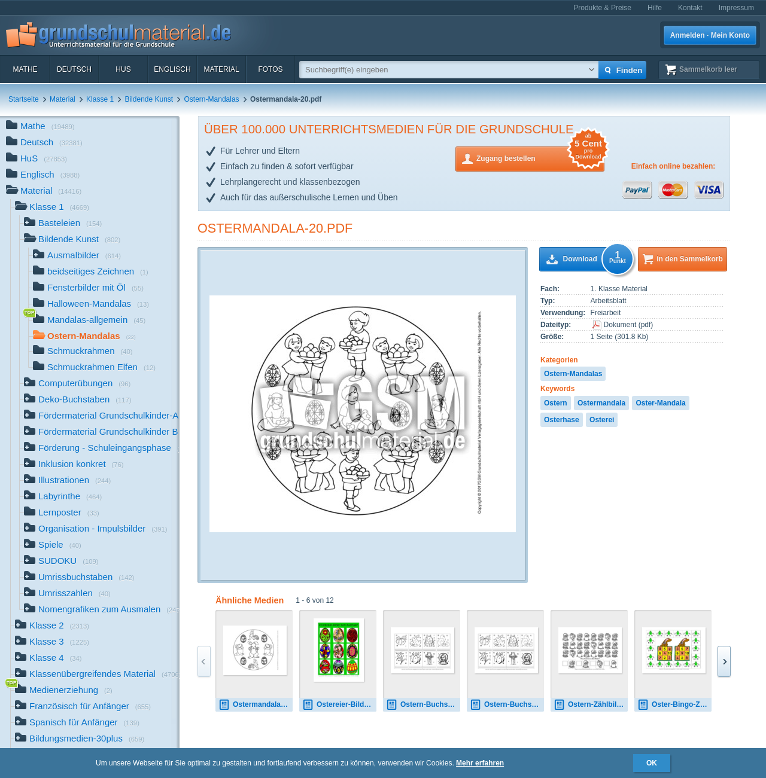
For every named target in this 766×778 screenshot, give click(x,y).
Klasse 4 (48, 658)
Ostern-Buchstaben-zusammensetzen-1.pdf (423, 704)
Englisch (172, 69)
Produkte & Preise (602, 8)
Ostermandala (601, 403)
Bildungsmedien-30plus (79, 739)
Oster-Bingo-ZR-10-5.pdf (674, 704)
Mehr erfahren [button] (480, 763)
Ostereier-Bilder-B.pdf (339, 704)
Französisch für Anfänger (83, 707)
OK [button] (651, 763)
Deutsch (74, 69)
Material (221, 69)
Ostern (555, 403)
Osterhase (561, 420)
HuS (122, 69)
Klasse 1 (100, 99)
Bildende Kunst (148, 99)
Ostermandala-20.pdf (274, 228)
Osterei (601, 420)
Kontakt (690, 8)
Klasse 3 (52, 642)
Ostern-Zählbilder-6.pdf (591, 704)
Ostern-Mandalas (211, 99)
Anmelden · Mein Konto (710, 35)
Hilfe (655, 8)
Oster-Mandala (660, 403)
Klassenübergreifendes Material (97, 674)
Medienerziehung (64, 691)
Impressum (736, 8)
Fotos (270, 69)
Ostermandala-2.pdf (255, 704)
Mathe (25, 69)
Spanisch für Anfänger (77, 723)
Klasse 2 (52, 626)
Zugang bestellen (540, 158)
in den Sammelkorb (689, 259)
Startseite (23, 99)
